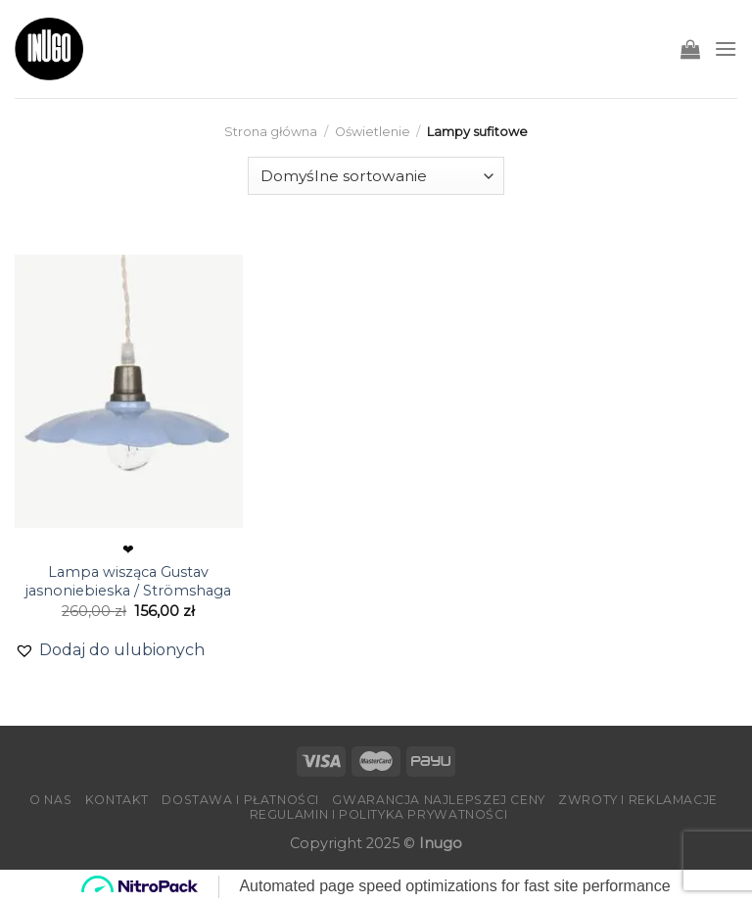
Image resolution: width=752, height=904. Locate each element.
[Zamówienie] (375, 176)
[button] (110, 650)
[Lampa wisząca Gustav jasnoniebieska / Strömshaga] (129, 391)
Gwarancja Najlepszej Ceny (438, 799)
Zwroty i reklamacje (638, 799)
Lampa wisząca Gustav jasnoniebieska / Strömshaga (128, 581)
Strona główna (270, 131)
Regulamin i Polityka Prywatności (379, 814)
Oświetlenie (372, 131)
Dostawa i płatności (240, 799)
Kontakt (117, 799)
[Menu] (725, 48)
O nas (50, 799)
